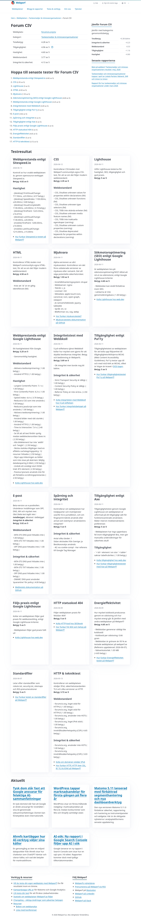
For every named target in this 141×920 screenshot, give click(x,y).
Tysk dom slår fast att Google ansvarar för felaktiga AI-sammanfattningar (29, 793)
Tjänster (78, 9)
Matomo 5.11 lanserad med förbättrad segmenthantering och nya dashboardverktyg (110, 795)
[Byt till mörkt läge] (110, 3)
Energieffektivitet (21, 133)
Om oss (67, 9)
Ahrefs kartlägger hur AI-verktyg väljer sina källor (29, 839)
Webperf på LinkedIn (84, 893)
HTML (15, 90)
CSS (14, 82)
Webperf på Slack (83, 900)
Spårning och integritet (24, 117)
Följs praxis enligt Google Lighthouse (30, 125)
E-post (16, 113)
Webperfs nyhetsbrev (85, 883)
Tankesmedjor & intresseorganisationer (45, 18)
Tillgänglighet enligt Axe (24, 121)
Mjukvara (17, 94)
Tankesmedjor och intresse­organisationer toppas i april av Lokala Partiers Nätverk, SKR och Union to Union (110, 76)
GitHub (78, 897)
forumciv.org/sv (48, 32)
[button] (95, 3)
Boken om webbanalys (26, 906)
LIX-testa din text (21, 893)
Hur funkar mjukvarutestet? (69, 316)
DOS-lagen (118, 366)
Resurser (17, 903)
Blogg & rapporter (35, 9)
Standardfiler (19, 137)
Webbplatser (17, 9)
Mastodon (91, 890)
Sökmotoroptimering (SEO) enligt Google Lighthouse (37, 98)
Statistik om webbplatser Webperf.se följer (33, 896)
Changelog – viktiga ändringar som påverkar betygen (38, 900)
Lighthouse (18, 86)
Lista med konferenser (26, 910)
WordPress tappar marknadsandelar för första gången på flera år (70, 793)
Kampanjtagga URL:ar (23, 889)
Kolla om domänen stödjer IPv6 (70, 762)
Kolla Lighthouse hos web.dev (110, 299)
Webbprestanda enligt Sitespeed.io (29, 78)
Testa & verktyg (53, 9)
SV (124, 3)
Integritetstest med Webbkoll (26, 106)
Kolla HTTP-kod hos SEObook (69, 623)
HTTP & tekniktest (21, 141)
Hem (13, 18)
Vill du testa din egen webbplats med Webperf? (35, 883)
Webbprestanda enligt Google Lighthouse (32, 102)
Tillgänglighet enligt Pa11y (25, 109)
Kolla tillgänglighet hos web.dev (111, 560)
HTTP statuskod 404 (22, 129)
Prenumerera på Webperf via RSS (90, 886)
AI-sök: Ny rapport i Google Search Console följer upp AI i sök (70, 839)
